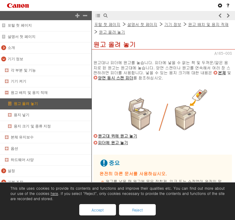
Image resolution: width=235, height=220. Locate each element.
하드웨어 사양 (22, 160)
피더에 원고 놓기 (113, 142)
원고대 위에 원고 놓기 (117, 136)
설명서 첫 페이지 (21, 37)
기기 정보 (15, 59)
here (54, 193)
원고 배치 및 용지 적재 (29, 92)
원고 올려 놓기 (26, 103)
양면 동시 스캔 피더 (115, 78)
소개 (11, 48)
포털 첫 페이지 (20, 25)
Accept (97, 209)
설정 (11, 171)
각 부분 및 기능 (23, 70)
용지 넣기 (21, 115)
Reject (137, 209)
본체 (222, 72)
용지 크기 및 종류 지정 (32, 126)
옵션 (14, 148)
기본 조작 (15, 182)
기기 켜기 (18, 81)
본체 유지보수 (22, 137)
